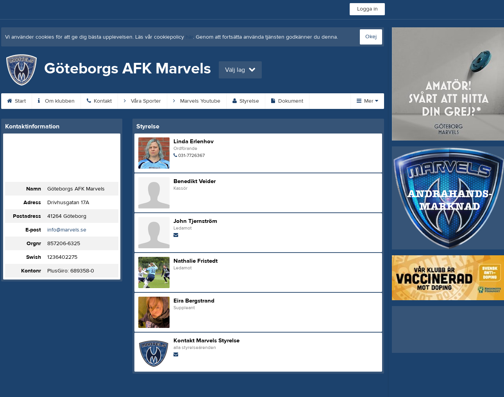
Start (16, 101)
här (189, 37)
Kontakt (99, 101)
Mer (367, 101)
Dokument (287, 101)
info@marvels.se (66, 229)
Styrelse (245, 101)
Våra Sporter (142, 101)
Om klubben (56, 101)
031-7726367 (191, 155)
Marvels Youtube (196, 101)
